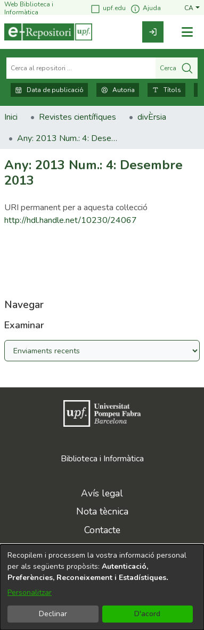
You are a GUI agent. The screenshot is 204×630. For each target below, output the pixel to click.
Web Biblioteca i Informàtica (28, 8)
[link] (153, 32)
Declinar (53, 614)
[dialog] (102, 587)
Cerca (176, 68)
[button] (192, 8)
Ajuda (145, 9)
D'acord (147, 614)
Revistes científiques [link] (77, 117)
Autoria (118, 90)
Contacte (102, 530)
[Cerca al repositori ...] (81, 68)
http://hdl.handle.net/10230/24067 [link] (70, 220)
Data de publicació (49, 90)
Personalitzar (29, 592)
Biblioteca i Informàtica (102, 459)
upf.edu (108, 9)
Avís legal (102, 493)
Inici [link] (11, 117)
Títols (166, 90)
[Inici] (48, 31)
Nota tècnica (102, 511)
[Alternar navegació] (187, 32)
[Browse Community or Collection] (102, 350)
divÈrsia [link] (151, 117)
